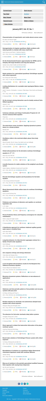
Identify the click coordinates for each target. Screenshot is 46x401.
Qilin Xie (19, 342)
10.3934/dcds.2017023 (21, 318)
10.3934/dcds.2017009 (21, 144)
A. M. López (6, 206)
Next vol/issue (38, 32)
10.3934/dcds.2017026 (21, 356)
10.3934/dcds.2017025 (21, 344)
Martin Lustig (6, 218)
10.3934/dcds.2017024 (21, 331)
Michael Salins (22, 65)
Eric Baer (5, 39)
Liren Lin (5, 193)
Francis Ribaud (6, 267)
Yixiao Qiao (5, 255)
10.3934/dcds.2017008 (21, 131)
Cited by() (32, 44)
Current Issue (7, 10)
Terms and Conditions (7, 395)
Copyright (4, 390)
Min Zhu (5, 367)
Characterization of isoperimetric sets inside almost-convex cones (22, 37)
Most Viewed (7, 17)
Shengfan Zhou (16, 305)
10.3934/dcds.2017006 (21, 106)
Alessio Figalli (13, 39)
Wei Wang (15, 329)
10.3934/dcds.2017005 (21, 93)
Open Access (26, 392)
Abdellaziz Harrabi (15, 168)
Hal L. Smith (6, 280)
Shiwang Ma (11, 342)
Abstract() (7, 44)
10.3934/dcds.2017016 (21, 233)
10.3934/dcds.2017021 (21, 295)
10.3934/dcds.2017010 (21, 157)
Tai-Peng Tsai (12, 193)
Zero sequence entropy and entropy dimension (17, 252)
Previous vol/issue (27, 32)
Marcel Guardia (6, 142)
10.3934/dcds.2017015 (21, 220)
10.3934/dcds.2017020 (21, 282)
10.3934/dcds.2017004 (20, 79)
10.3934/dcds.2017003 (20, 67)
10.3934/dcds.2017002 (20, 54)
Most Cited (27, 17)
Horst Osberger (6, 244)
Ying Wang (11, 367)
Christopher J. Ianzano (16, 90)
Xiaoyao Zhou (14, 255)
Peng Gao (5, 117)
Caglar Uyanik (14, 218)
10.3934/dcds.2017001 (20, 41)
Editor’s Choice (28, 21)
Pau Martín (21, 142)
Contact (4, 393)
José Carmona (6, 52)
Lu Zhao (15, 316)
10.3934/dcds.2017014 (21, 208)
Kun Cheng (5, 77)
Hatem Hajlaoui (6, 168)
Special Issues (7, 21)
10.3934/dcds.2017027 (21, 369)
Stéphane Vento (16, 267)
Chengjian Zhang (7, 316)
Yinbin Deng (14, 77)
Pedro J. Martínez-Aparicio (18, 52)
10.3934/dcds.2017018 (21, 257)
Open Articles (8, 24)
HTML (15, 44)
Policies (25, 388)
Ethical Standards (27, 393)
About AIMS (5, 388)
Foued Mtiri (25, 168)
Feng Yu (16, 293)
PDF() (23, 44)
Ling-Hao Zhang (6, 329)
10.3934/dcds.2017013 (21, 195)
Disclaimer (25, 390)
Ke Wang (5, 293)
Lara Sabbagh (29, 142)
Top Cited (6, 14)
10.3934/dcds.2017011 (21, 170)
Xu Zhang (5, 342)
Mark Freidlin (13, 65)
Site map (9, 399)
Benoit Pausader (15, 180)
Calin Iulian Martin (7, 231)
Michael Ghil (6, 129)
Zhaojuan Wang (6, 305)
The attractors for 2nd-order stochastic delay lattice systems (21, 314)
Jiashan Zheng (6, 354)
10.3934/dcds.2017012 (21, 182)
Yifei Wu (12, 155)
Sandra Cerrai (6, 65)
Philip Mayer (26, 90)
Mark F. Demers (6, 90)
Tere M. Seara (14, 142)
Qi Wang (10, 293)
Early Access (28, 10)
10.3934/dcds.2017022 (21, 307)
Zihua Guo (5, 155)
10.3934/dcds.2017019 (21, 269)
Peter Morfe (32, 90)
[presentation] (12, 153)
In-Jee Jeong (6, 180)
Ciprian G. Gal (6, 104)
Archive (26, 14)
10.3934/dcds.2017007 (21, 119)
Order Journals (5, 392)
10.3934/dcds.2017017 (21, 246)
